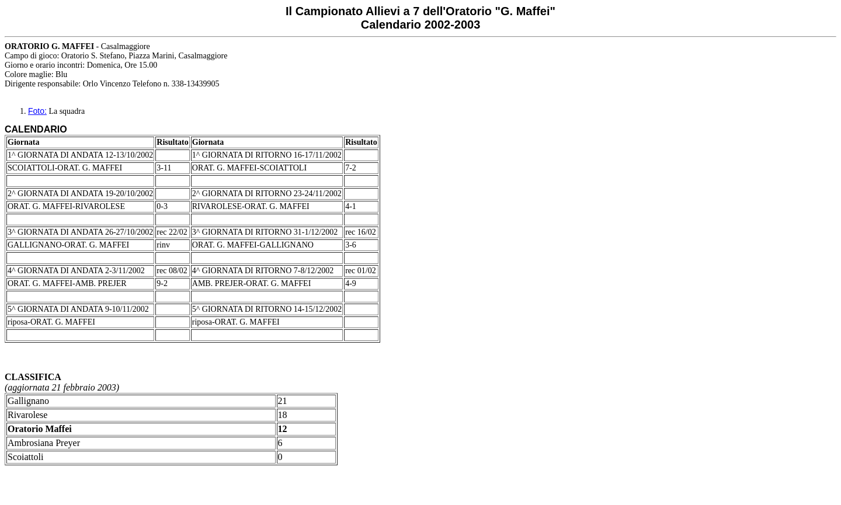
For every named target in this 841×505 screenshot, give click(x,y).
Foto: (37, 111)
